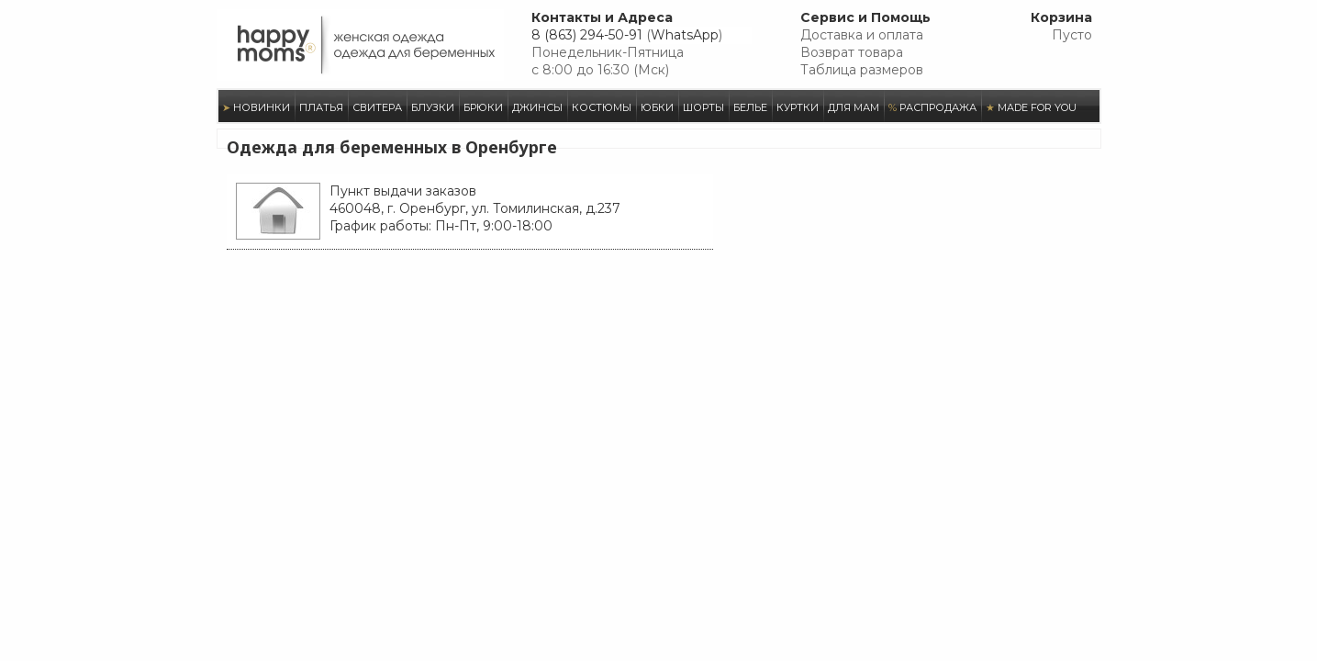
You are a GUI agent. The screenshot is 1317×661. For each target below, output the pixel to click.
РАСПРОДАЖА (932, 107)
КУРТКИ (797, 107)
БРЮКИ (483, 107)
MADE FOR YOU (1031, 107)
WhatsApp (685, 35)
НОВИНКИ (256, 107)
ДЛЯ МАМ (853, 107)
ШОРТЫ (703, 107)
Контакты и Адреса (602, 17)
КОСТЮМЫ (601, 107)
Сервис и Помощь (865, 17)
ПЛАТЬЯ (321, 107)
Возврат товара (851, 52)
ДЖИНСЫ (537, 107)
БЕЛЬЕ (750, 107)
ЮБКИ (657, 107)
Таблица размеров (861, 70)
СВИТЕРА (377, 107)
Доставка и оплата (861, 35)
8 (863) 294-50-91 (586, 35)
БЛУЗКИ (432, 107)
